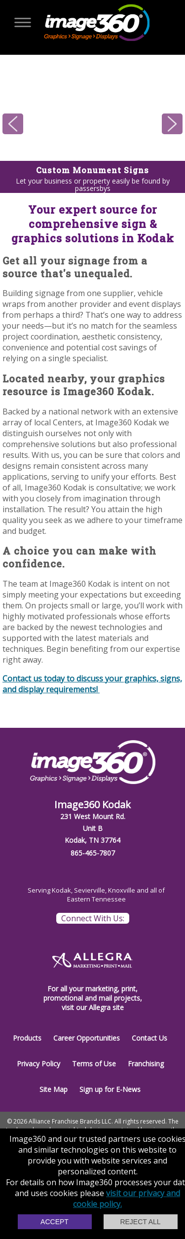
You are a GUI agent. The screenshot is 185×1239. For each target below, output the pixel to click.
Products (27, 1038)
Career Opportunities (86, 1038)
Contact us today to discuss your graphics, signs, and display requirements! (92, 684)
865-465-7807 (93, 853)
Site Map (53, 1089)
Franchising (146, 1063)
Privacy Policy (38, 1063)
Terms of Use (94, 1063)
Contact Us (149, 1038)
